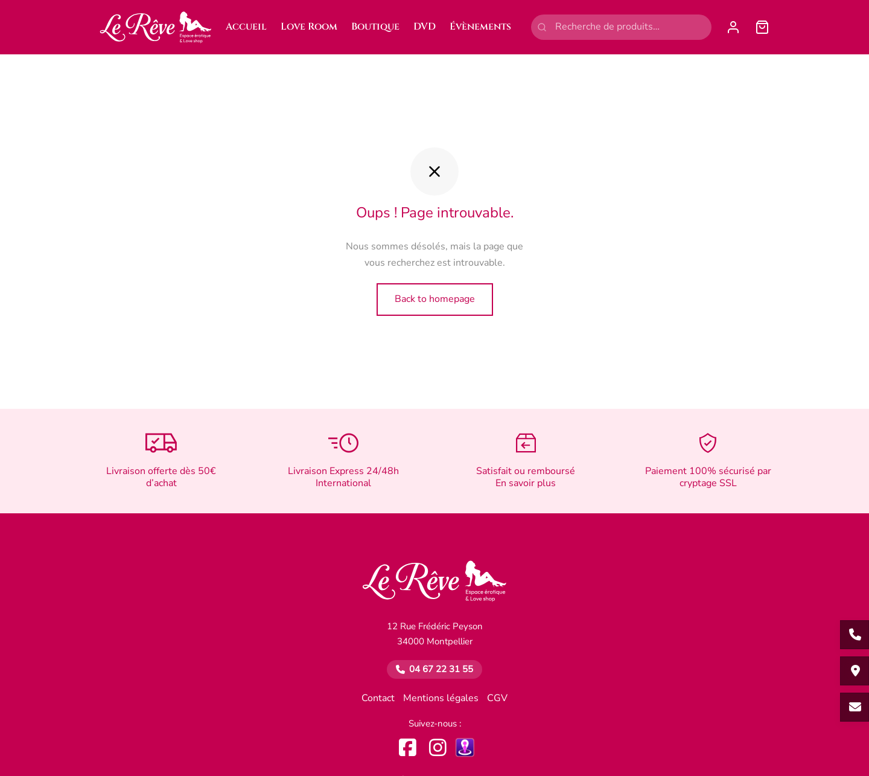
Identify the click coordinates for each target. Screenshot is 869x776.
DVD (424, 26)
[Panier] (762, 27)
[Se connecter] (733, 27)
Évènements (480, 26)
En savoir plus (525, 483)
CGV (497, 698)
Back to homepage (435, 299)
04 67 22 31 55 (441, 669)
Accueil (246, 26)
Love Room (309, 26)
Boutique (375, 26)
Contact (378, 698)
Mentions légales (441, 698)
